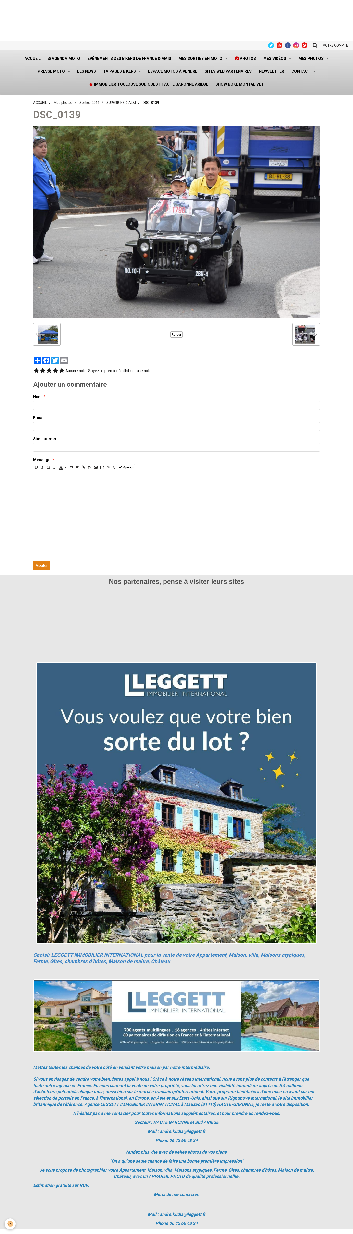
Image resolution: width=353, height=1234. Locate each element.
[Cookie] (10, 1223)
